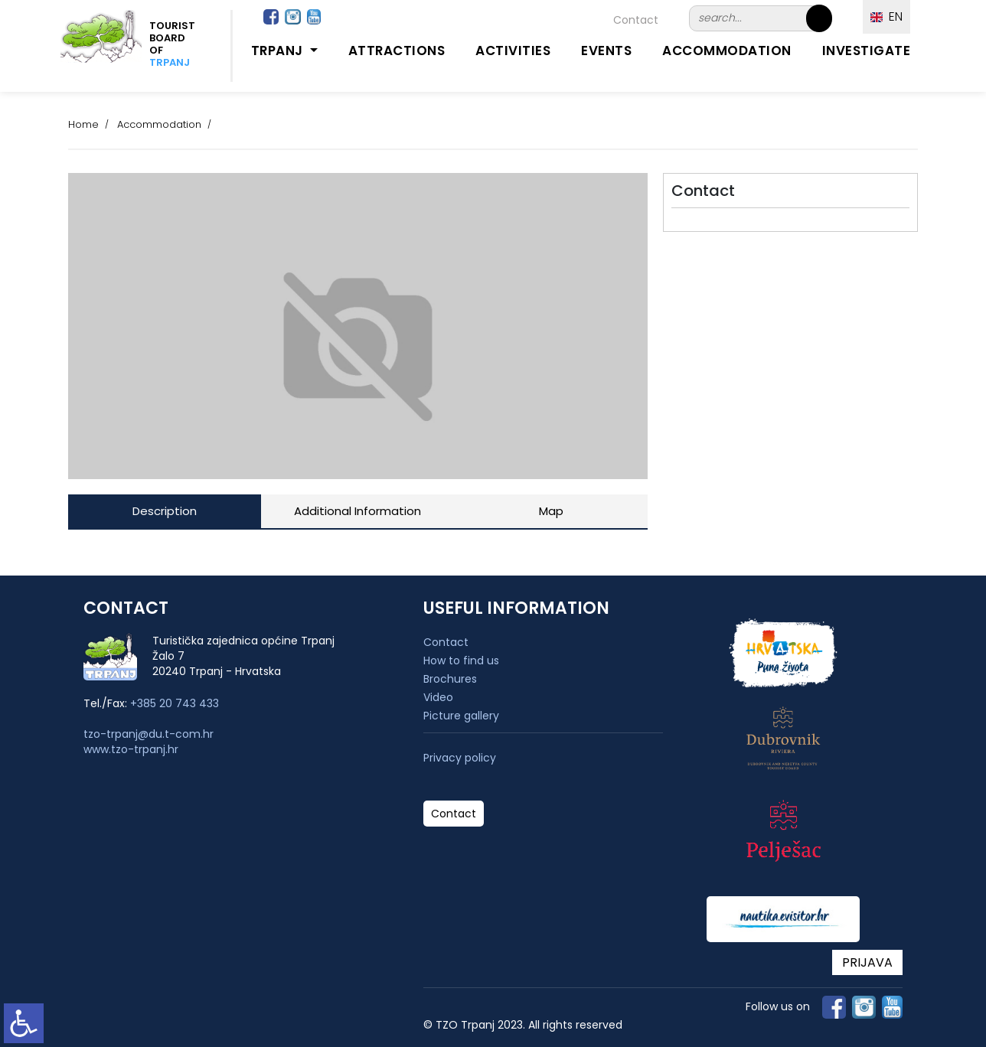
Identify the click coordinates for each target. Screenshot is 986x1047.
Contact (635, 20)
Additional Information (357, 511)
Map (551, 511)
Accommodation (727, 50)
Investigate (866, 50)
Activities (512, 50)
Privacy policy (459, 758)
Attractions (397, 50)
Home (83, 124)
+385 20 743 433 (174, 703)
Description (164, 511)
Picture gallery (461, 715)
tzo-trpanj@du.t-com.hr (148, 734)
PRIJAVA (867, 962)
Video (438, 697)
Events (606, 50)
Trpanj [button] (279, 50)
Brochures (450, 679)
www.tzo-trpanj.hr (130, 749)
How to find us (461, 660)
